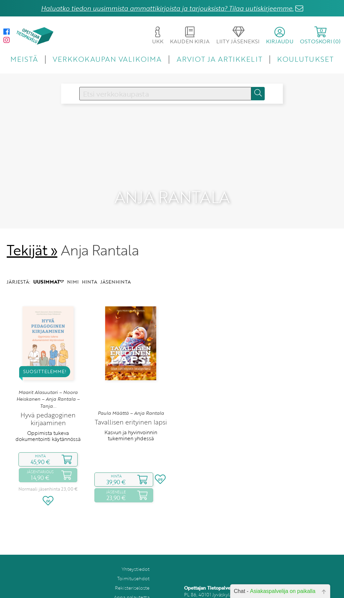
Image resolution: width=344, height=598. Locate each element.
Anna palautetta (131, 574)
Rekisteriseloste (132, 564)
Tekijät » (32, 226)
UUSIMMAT (48, 258)
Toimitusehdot (133, 555)
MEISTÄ (24, 59)
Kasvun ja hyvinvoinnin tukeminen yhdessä (130, 412)
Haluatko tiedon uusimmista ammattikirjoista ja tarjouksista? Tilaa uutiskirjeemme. (167, 8)
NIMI (73, 258)
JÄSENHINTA (115, 258)
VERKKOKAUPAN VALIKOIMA (107, 59)
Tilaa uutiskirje (133, 583)
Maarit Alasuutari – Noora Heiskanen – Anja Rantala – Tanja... (48, 376)
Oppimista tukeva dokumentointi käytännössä (48, 413)
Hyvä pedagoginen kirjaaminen (48, 395)
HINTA (89, 258)
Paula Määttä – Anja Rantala (131, 390)
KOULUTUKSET (305, 59)
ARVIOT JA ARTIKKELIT (219, 59)
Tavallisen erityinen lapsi (131, 399)
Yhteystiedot (135, 545)
